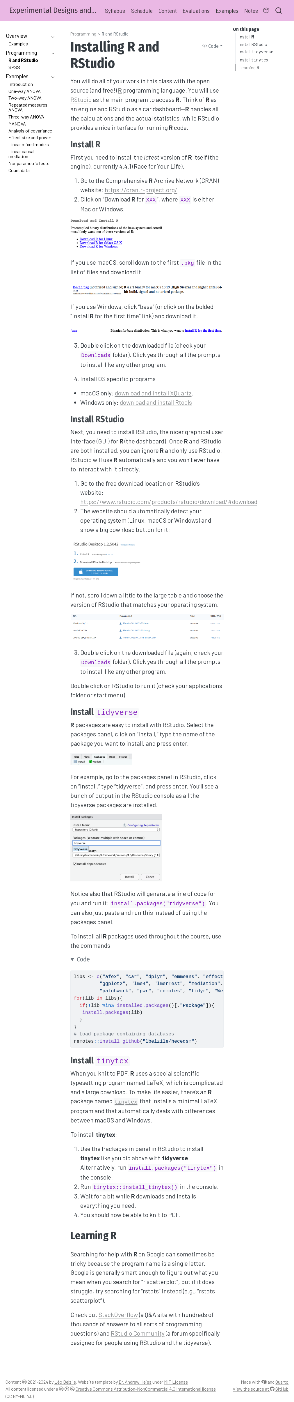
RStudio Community (138, 1333)
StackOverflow (118, 1314)
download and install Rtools (156, 402)
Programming (83, 33)
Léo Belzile (65, 1382)
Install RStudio (252, 44)
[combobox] (279, 10)
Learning (248, 67)
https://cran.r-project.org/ (141, 189)
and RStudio (115, 33)
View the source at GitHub (260, 1389)
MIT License (176, 1382)
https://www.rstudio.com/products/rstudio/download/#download (168, 501)
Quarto (281, 1382)
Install (246, 36)
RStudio (81, 99)
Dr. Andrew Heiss (135, 1382)
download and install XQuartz (153, 393)
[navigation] (27, 36)
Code (210, 46)
